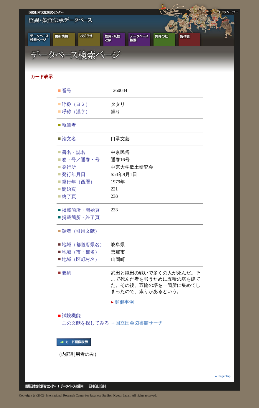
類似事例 (124, 302)
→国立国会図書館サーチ (137, 322)
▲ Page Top (222, 376)
